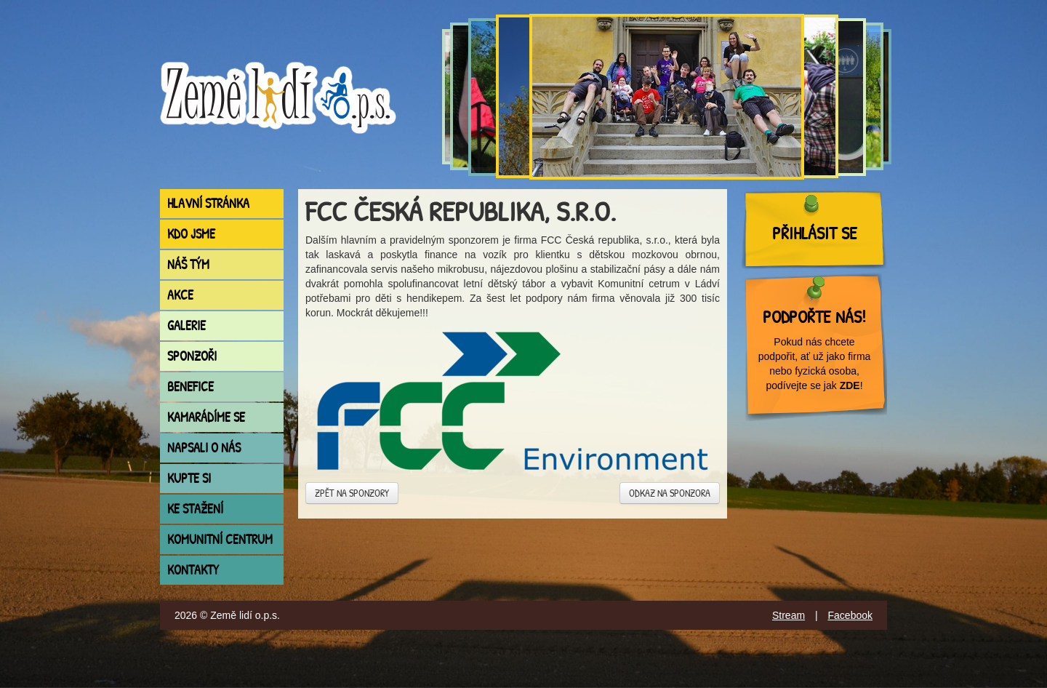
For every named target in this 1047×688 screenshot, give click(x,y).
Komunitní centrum (220, 539)
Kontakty (193, 570)
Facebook (850, 615)
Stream (788, 615)
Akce (180, 295)
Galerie (186, 325)
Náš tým (188, 264)
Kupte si (189, 478)
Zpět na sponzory (352, 493)
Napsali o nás (204, 448)
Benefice (190, 386)
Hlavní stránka (208, 203)
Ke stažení (195, 509)
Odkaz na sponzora (669, 493)
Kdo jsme (191, 234)
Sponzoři (192, 356)
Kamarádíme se (206, 417)
